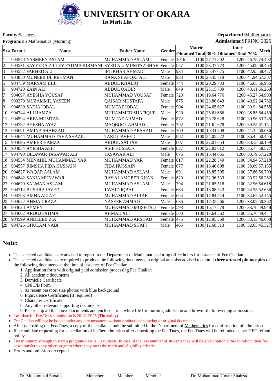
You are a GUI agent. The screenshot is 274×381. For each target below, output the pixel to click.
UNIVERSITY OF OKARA (137, 14)
